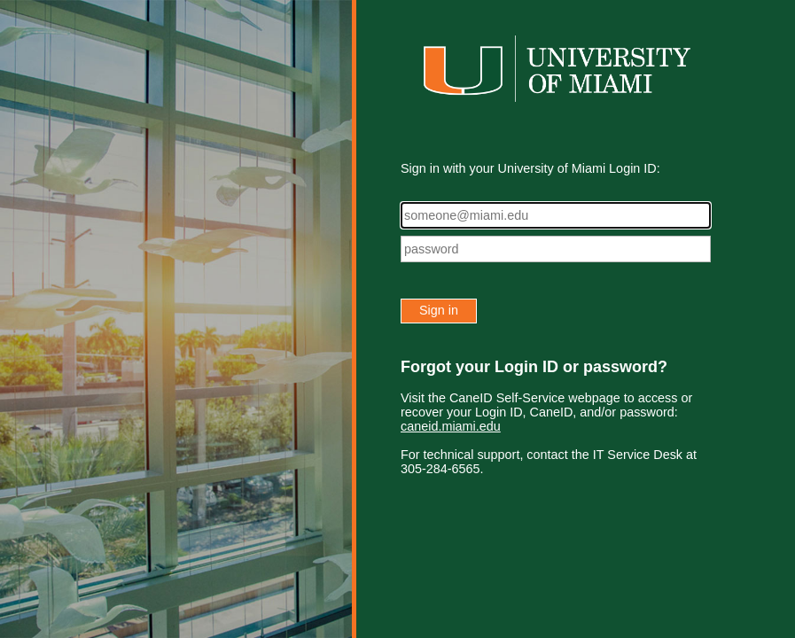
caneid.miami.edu (451, 426)
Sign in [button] (438, 310)
